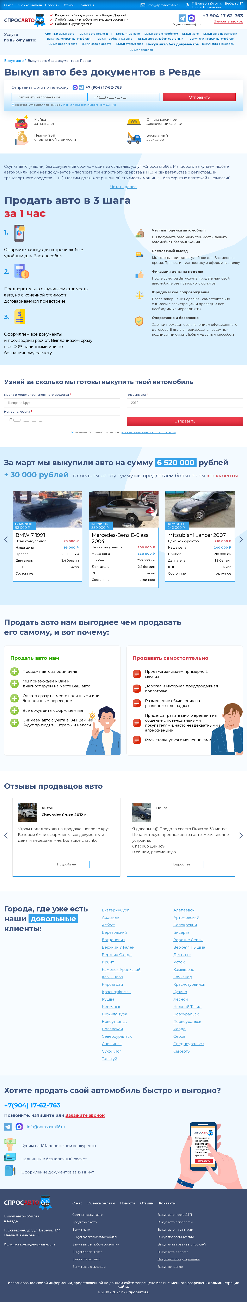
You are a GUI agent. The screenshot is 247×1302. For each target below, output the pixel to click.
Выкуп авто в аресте (97, 43)
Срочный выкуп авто (59, 33)
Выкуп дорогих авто (62, 43)
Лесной (180, 999)
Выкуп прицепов (141, 49)
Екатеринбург (115, 910)
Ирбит (108, 962)
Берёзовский (114, 932)
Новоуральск (186, 1014)
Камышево (183, 969)
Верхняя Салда (117, 954)
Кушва (108, 999)
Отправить (199, 97)
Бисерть (181, 932)
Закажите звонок (85, 1115)
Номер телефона (18, 411)
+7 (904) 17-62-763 (104, 87)
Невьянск (111, 1006)
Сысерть (181, 1051)
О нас (8, 5)
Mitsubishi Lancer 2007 (197, 534)
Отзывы (68, 5)
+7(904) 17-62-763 (32, 1105)
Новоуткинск (114, 1021)
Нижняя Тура (114, 1014)
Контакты (86, 5)
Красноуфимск (116, 991)
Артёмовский (186, 917)
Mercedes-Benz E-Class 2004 (120, 537)
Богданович (113, 939)
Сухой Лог (111, 1051)
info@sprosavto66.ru (164, 5)
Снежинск (112, 1043)
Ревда (179, 1029)
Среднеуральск (188, 1043)
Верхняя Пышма (189, 947)
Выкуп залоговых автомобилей (69, 38)
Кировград (112, 984)
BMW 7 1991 (30, 534)
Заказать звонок (228, 21)
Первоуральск (187, 1021)
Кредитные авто (128, 33)
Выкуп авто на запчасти (220, 33)
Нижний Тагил (187, 1006)
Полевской (112, 1029)
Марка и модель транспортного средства (37, 395)
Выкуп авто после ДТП (95, 33)
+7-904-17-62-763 (223, 16)
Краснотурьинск (189, 984)
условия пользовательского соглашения (88, 104)
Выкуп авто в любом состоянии (160, 38)
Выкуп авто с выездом (218, 43)
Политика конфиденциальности (29, 1244)
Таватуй (109, 1058)
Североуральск (117, 1036)
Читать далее (123, 187)
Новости (52, 5)
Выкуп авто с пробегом (161, 33)
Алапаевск (183, 910)
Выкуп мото (190, 33)
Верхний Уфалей (118, 947)
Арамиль (110, 917)
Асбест (108, 925)
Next (241, 538)
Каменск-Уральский (121, 969)
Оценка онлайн (29, 5)
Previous (5, 538)
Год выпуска (137, 395)
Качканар (182, 977)
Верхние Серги (188, 939)
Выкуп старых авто (129, 43)
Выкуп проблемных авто (114, 38)
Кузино (180, 991)
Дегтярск (182, 954)
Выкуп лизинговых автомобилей (212, 38)
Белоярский (185, 925)
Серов (179, 1036)
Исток (179, 962)
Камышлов (112, 977)
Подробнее (66, 864)
